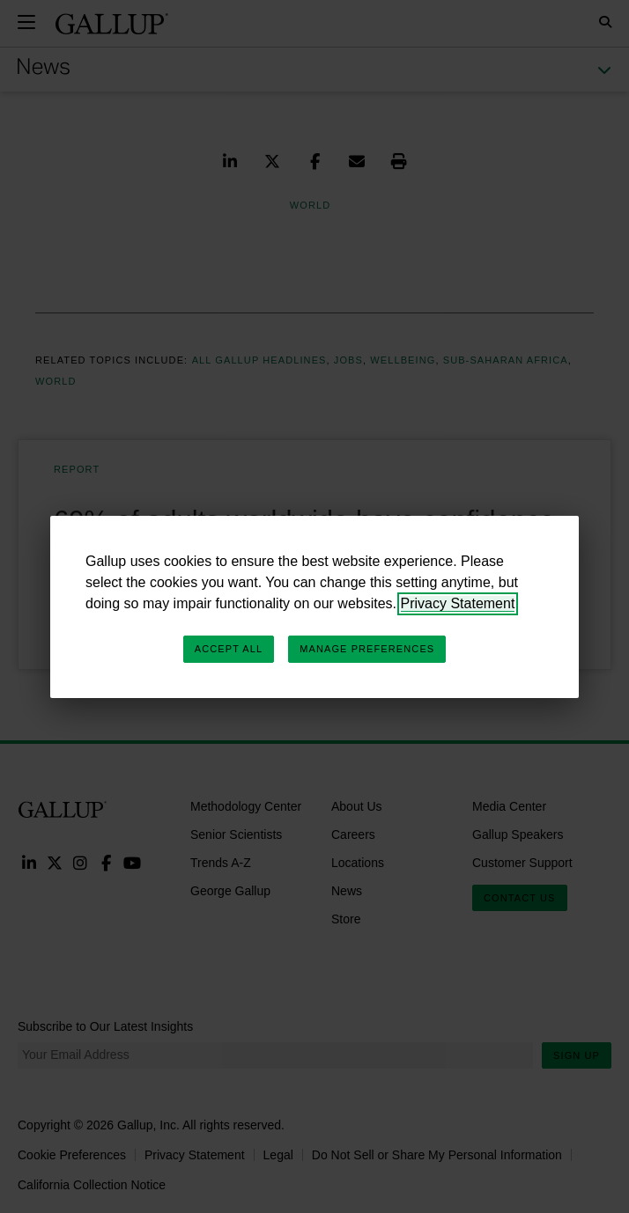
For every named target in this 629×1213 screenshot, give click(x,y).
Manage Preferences (367, 648)
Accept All (229, 648)
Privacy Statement (458, 603)
